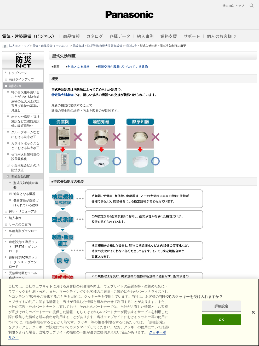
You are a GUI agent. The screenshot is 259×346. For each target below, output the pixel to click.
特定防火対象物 (62, 95)
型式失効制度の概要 (25, 185)
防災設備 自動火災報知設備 (105, 46)
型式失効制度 (20, 176)
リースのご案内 (20, 224)
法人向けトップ (19, 46)
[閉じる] (253, 312)
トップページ (17, 73)
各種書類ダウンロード (23, 233)
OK (221, 320)
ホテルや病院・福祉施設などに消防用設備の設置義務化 (25, 121)
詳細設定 (221, 306)
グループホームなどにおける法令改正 (25, 134)
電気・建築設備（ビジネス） (51, 46)
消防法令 (131, 46)
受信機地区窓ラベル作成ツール (23, 275)
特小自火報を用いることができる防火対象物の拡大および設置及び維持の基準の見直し (25, 101)
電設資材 (78, 46)
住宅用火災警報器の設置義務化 (25, 156)
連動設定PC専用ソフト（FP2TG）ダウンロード (23, 262)
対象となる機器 (24, 194)
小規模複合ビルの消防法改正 (25, 167)
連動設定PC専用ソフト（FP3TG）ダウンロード (23, 246)
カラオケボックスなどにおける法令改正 (25, 145)
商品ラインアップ (21, 79)
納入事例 (15, 218)
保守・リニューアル (23, 211)
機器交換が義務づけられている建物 (25, 202)
